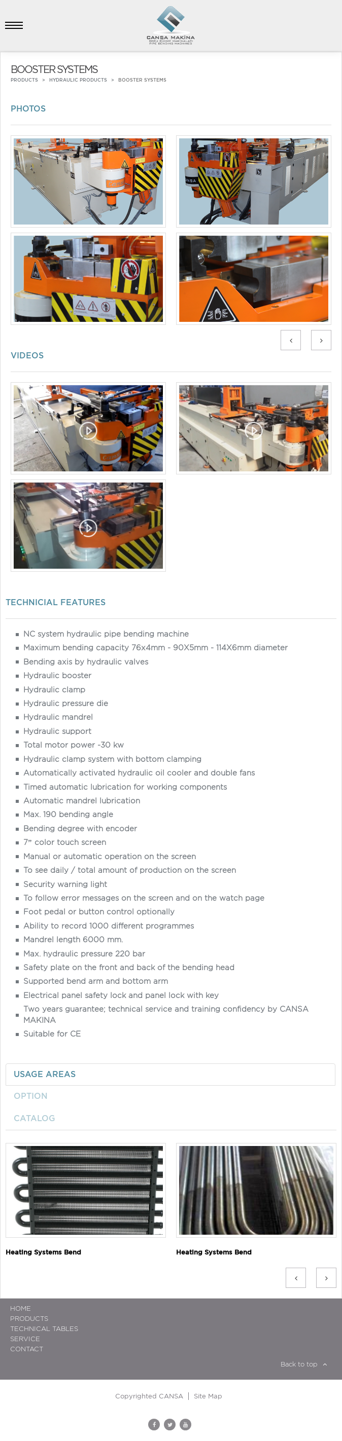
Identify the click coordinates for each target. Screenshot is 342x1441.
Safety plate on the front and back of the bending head (128, 967)
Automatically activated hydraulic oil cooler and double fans (139, 773)
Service (25, 1339)
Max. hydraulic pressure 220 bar (84, 953)
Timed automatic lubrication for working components (125, 787)
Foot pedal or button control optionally (99, 911)
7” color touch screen (64, 842)
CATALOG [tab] (34, 1118)
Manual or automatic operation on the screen (109, 856)
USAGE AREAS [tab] (45, 1074)
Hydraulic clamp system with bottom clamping (112, 759)
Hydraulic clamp (54, 689)
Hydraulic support (57, 731)
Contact (26, 1349)
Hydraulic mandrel (58, 717)
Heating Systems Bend (43, 1252)
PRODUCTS (24, 80)
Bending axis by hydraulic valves (85, 662)
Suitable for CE (52, 1034)
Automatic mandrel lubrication (81, 800)
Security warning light (65, 884)
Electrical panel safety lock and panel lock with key (121, 995)
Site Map (208, 1396)
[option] (171, 232)
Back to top (304, 1364)
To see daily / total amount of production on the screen (129, 870)
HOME (20, 1308)
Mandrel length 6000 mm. (73, 939)
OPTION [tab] (31, 1096)
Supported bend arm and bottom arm (95, 981)
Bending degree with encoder (80, 828)
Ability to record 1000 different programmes (108, 926)
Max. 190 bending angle (68, 814)
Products (29, 1318)
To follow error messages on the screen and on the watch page (143, 898)
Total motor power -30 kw (73, 745)
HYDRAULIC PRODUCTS (78, 80)
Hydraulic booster (57, 675)
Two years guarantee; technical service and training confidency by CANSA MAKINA (166, 1014)
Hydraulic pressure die (65, 703)
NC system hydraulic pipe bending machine (106, 634)
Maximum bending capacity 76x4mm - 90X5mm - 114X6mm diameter (155, 647)
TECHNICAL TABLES (44, 1329)
